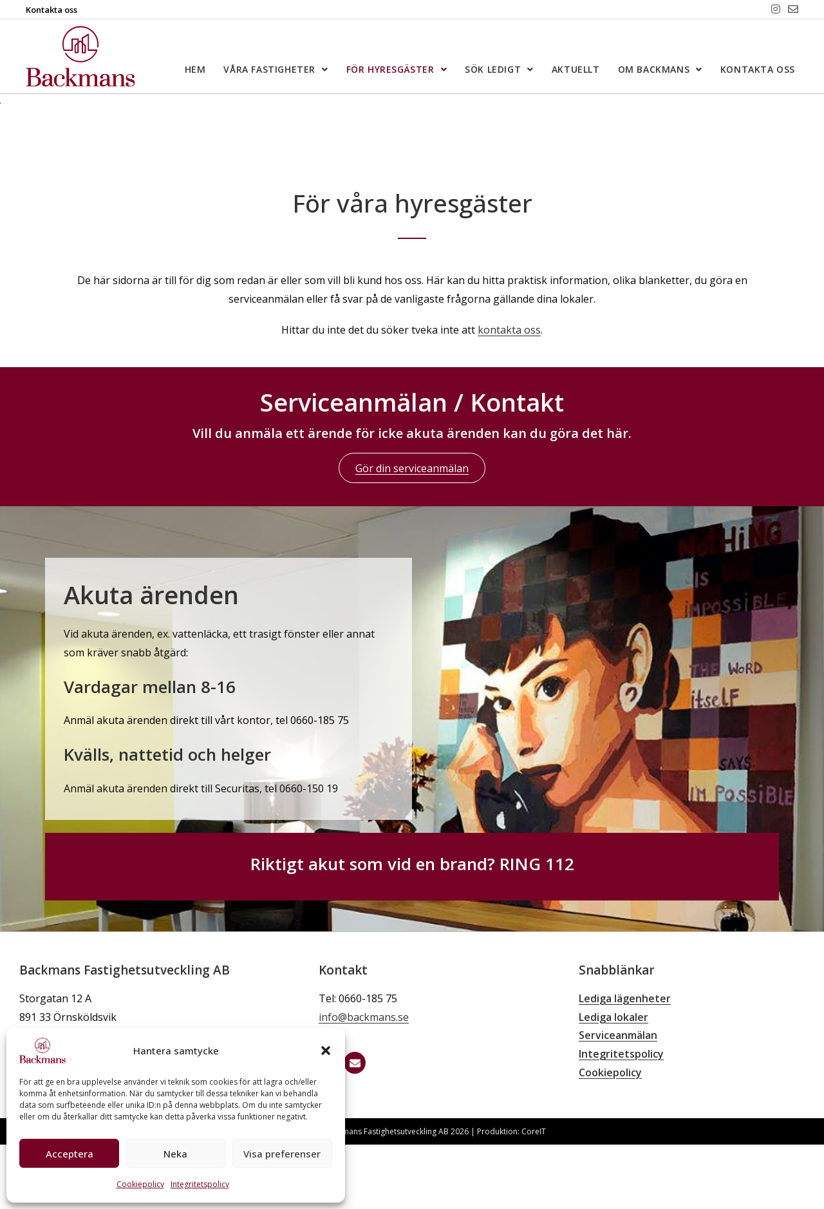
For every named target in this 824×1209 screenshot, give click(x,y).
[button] (325, 1050)
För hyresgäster (396, 70)
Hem (195, 69)
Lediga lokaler (613, 1081)
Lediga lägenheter (625, 1063)
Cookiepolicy (140, 1184)
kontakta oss (509, 394)
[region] (412, 158)
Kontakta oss (757, 69)
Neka (175, 1153)
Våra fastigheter (275, 70)
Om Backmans (660, 70)
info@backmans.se (364, 1081)
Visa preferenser (282, 1153)
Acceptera (69, 1153)
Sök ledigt (499, 70)
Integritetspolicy (200, 1184)
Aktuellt (576, 69)
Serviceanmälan (618, 1099)
